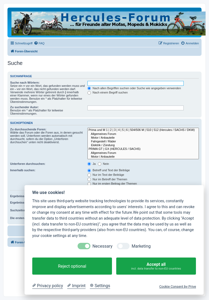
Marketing (141, 246)
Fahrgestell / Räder (143, 141)
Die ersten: (17, 218)
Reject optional (72, 266)
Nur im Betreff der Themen (107, 179)
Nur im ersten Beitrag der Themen (112, 183)
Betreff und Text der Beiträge (108, 170)
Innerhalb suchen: (22, 170)
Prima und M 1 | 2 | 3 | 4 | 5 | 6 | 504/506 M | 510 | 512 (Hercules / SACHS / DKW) (143, 130)
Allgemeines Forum (143, 134)
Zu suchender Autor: (24, 107)
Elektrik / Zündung (143, 145)
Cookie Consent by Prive (177, 287)
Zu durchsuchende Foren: (28, 129)
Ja (91, 163)
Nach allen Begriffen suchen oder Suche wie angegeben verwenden (134, 88)
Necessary (102, 246)
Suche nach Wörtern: (25, 82)
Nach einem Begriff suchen (107, 92)
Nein (103, 163)
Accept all (156, 266)
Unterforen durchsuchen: (27, 163)
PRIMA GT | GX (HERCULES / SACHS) (143, 149)
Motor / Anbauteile (143, 138)
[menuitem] (39, 43)
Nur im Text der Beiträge (105, 174)
